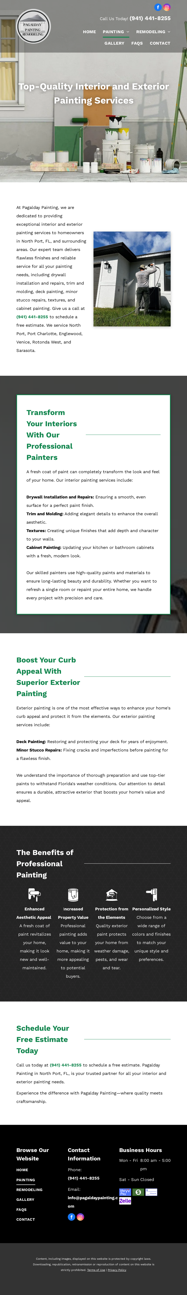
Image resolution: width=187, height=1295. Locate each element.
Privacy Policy (117, 1270)
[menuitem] (86, 32)
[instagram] (167, 8)
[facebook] (158, 8)
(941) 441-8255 (150, 18)
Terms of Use (96, 1270)
